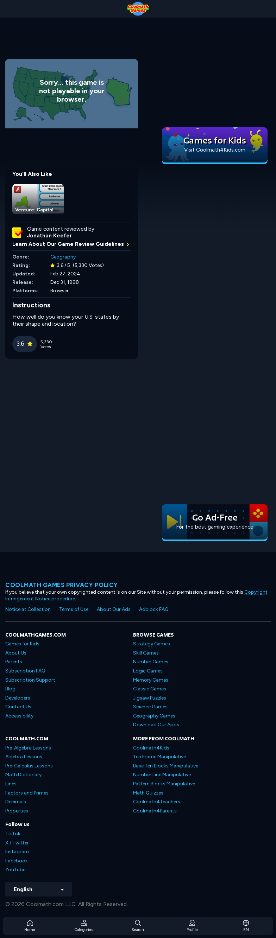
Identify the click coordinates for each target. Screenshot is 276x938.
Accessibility (19, 716)
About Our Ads (114, 609)
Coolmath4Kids (151, 748)
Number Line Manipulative (162, 775)
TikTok (12, 834)
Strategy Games (151, 644)
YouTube (15, 870)
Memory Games (150, 680)
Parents (13, 662)
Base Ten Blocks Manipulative (165, 766)
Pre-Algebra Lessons (28, 748)
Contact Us (18, 707)
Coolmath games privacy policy (61, 584)
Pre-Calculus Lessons (29, 766)
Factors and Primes (27, 793)
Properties (16, 811)
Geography (63, 257)
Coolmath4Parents (155, 811)
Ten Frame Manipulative (159, 757)
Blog (10, 689)
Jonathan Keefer (49, 235)
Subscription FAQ (25, 671)
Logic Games (148, 671)
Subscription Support (30, 680)
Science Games (150, 707)
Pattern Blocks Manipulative (164, 784)
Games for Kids (22, 644)
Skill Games (146, 653)
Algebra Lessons (23, 757)
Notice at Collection (28, 609)
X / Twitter (17, 843)
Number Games (150, 662)
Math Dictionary (23, 775)
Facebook (16, 861)
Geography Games (154, 716)
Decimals (15, 802)
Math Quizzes (148, 793)
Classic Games (149, 689)
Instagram (17, 852)
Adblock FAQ (154, 609)
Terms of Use (73, 609)
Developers (17, 698)
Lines (11, 784)
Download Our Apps (156, 725)
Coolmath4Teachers (156, 802)
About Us (15, 653)
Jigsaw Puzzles (149, 698)
